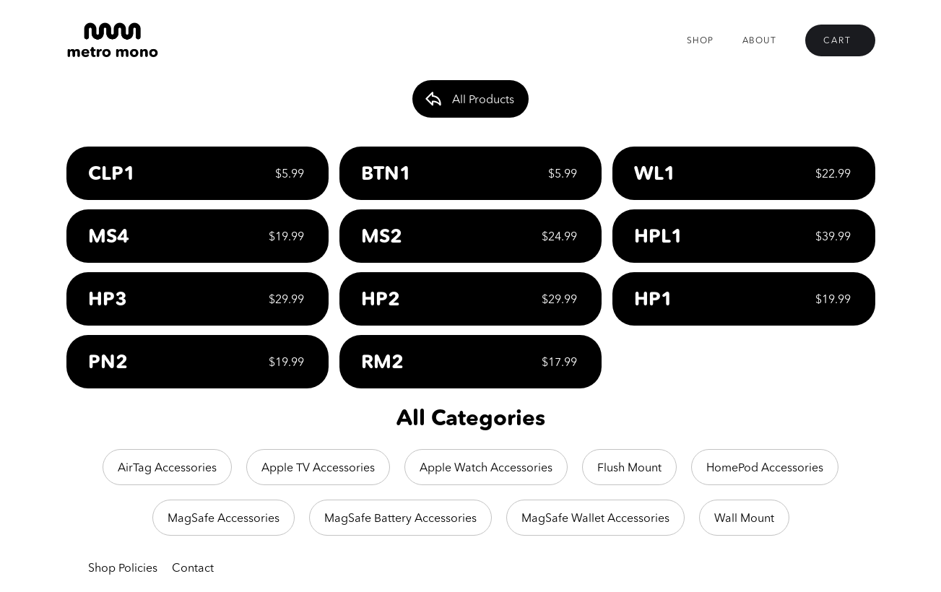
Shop (700, 40)
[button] (840, 40)
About (759, 40)
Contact (193, 567)
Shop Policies (122, 567)
